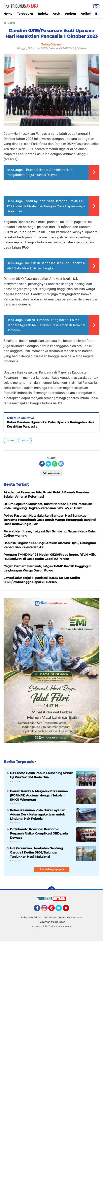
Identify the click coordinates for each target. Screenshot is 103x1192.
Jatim (10, 440)
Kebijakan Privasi (31, 917)
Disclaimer (50, 917)
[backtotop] (51, 890)
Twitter (60, 910)
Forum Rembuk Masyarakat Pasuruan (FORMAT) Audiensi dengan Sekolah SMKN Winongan (39, 795)
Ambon (70, 13)
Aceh (56, 13)
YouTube (69, 910)
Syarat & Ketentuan (70, 917)
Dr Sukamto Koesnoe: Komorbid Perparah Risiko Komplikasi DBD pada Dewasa (39, 833)
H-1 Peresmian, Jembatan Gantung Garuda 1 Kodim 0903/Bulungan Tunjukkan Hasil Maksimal (36, 852)
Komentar (51, 473)
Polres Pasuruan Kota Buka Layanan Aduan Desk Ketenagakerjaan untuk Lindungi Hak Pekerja (37, 814)
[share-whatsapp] (54, 464)
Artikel (85, 13)
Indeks (43, 13)
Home (8, 13)
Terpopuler (25, 13)
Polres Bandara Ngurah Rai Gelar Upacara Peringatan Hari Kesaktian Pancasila (50, 424)
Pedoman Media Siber (51, 921)
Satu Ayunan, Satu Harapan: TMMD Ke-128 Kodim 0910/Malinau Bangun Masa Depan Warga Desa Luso (46, 206)
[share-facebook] (42, 464)
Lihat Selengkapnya (52, 869)
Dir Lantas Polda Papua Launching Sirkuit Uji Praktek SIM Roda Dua (41, 775)
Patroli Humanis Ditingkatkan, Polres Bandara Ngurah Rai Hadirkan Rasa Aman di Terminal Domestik (46, 325)
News (24, 440)
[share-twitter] (48, 464)
